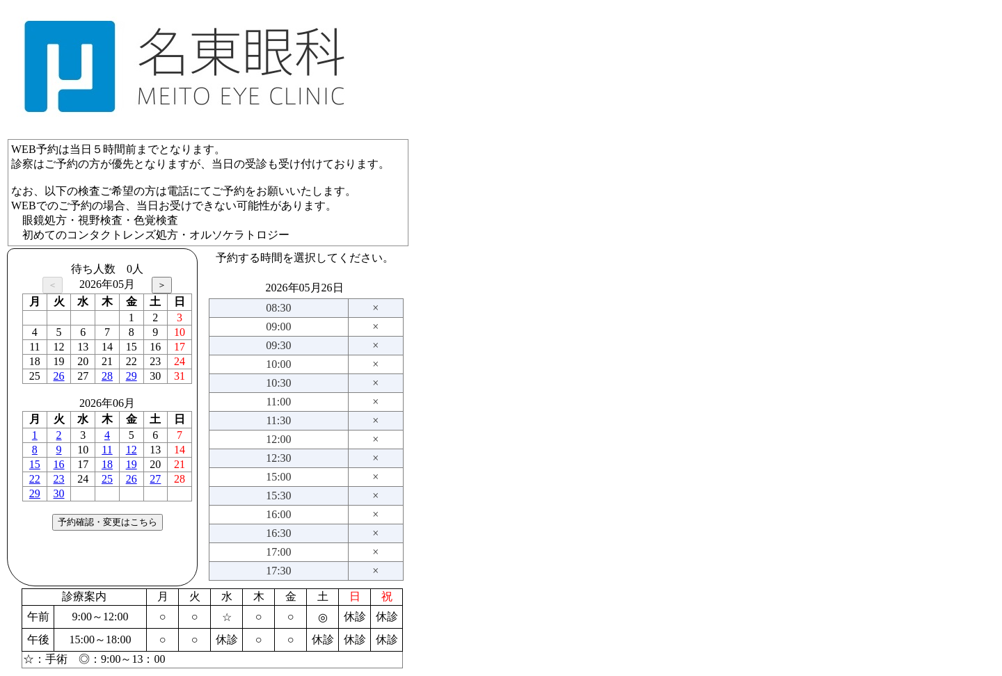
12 (131, 450)
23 (59, 479)
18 (107, 464)
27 (155, 479)
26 (59, 376)
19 (131, 464)
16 (59, 464)
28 (107, 376)
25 (107, 479)
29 (131, 376)
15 (34, 464)
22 (34, 479)
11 (107, 450)
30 (59, 493)
